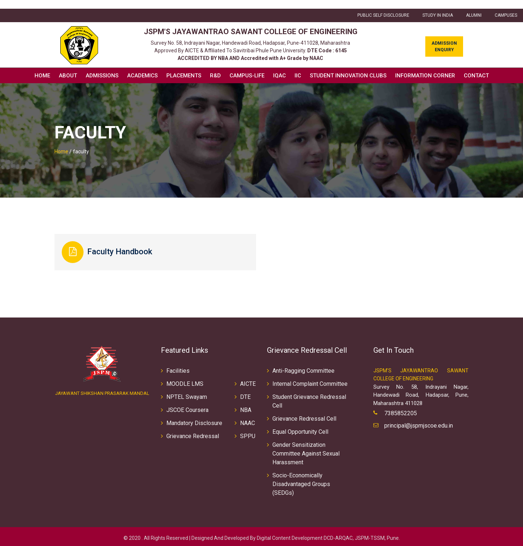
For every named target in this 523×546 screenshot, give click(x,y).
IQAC (279, 67)
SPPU (247, 432)
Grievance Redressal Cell (304, 415)
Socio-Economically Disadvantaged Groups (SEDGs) (301, 481)
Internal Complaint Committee (310, 380)
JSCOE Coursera (187, 406)
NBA (245, 406)
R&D (215, 67)
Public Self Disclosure (383, 6)
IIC (298, 67)
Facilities (178, 367)
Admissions (102, 67)
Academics (142, 67)
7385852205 (400, 410)
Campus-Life (247, 67)
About (68, 67)
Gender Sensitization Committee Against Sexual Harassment (306, 450)
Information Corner (425, 67)
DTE (245, 393)
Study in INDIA (437, 6)
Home (42, 67)
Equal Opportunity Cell (300, 428)
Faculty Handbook (126, 244)
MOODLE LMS (184, 380)
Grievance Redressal (192, 432)
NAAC (247, 419)
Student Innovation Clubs (348, 67)
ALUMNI (474, 6)
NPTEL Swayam (186, 393)
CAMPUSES (506, 6)
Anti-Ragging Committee (303, 367)
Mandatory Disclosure (194, 419)
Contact (476, 67)
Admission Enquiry (444, 38)
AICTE (248, 380)
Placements (183, 67)
